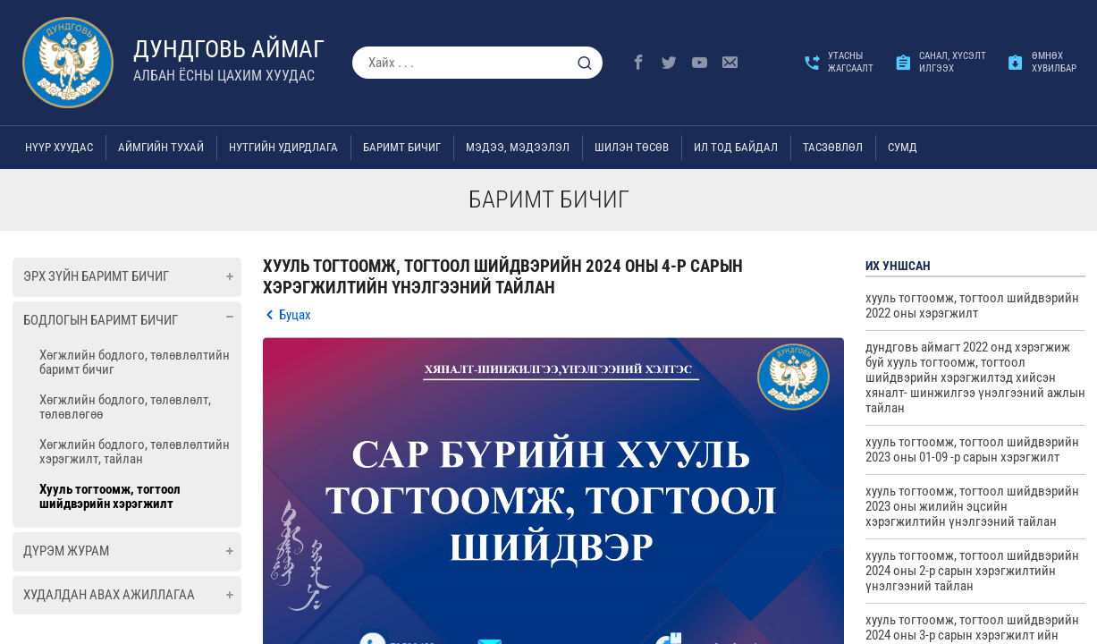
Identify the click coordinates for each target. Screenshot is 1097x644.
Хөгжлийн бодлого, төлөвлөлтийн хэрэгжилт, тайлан (134, 451)
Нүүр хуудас (59, 147)
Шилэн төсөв (632, 147)
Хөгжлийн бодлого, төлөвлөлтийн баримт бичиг (134, 362)
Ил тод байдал (736, 147)
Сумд (902, 147)
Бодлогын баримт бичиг (100, 320)
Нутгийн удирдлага (283, 147)
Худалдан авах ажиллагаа (109, 595)
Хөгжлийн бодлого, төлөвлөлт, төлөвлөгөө (125, 407)
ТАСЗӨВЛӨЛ (833, 147)
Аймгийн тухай (161, 147)
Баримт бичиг (402, 147)
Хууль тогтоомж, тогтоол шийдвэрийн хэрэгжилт (110, 496)
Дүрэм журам (66, 551)
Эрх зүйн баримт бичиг (96, 276)
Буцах (295, 315)
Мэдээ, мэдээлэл (518, 147)
